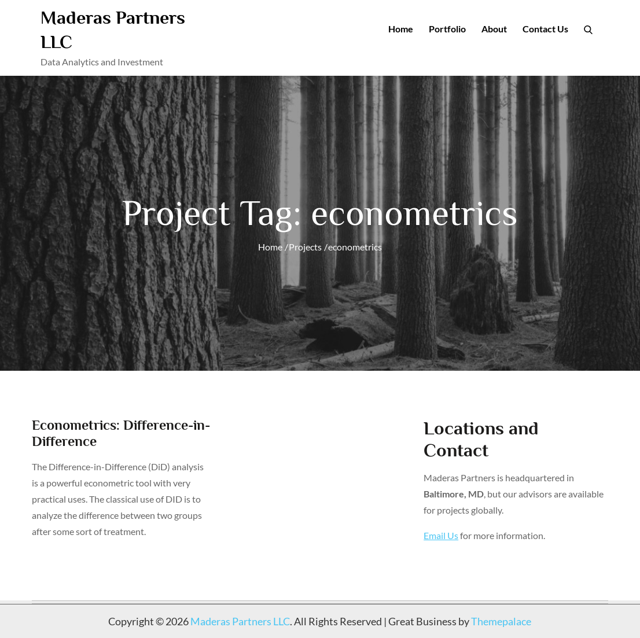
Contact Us (545, 28)
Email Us (441, 535)
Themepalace (501, 621)
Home (400, 28)
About (494, 28)
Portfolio (447, 28)
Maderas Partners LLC (240, 621)
